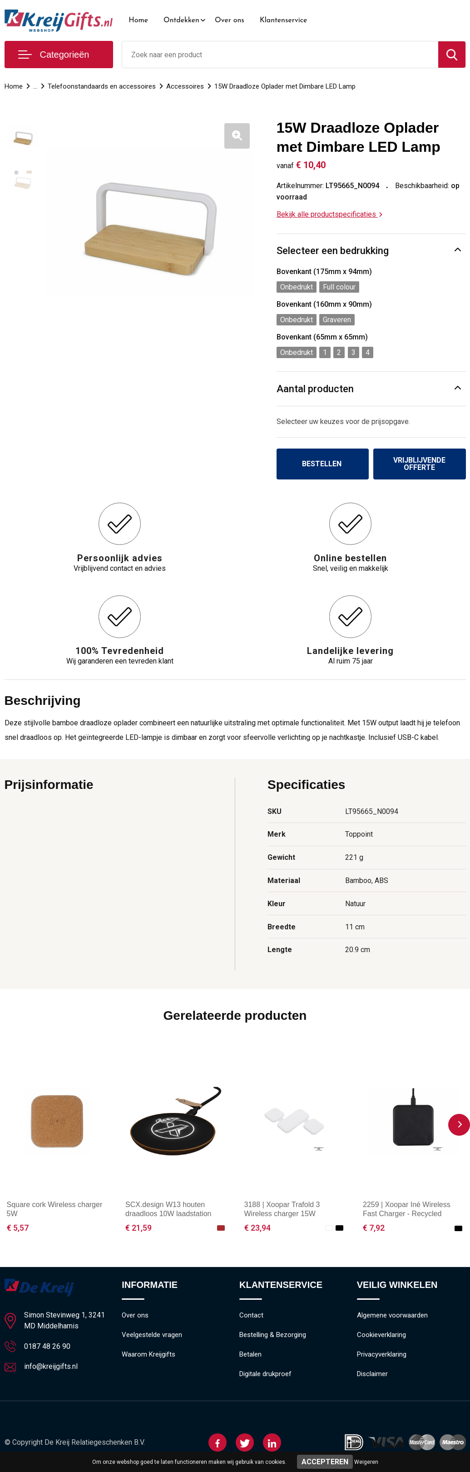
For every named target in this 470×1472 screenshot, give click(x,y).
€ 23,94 (257, 1227)
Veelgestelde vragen (152, 1335)
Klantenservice (283, 20)
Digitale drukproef (265, 1374)
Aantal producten (315, 388)
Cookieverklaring (381, 1335)
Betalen (250, 1354)
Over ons (229, 20)
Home (138, 20)
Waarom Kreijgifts (148, 1354)
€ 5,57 (18, 1227)
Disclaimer (372, 1374)
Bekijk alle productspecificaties (329, 214)
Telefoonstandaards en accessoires (102, 86)
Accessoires (185, 86)
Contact (251, 1315)
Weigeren (366, 1462)
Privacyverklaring (381, 1354)
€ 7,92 (374, 1227)
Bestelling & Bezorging (272, 1335)
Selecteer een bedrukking (333, 250)
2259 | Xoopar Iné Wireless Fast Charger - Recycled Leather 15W (406, 1214)
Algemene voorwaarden (392, 1315)
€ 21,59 (138, 1227)
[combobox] (280, 54)
